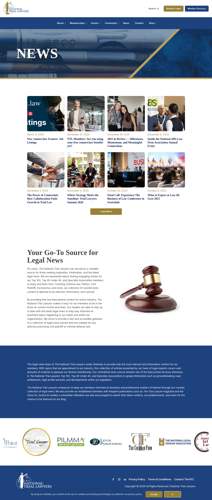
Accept (153, 494)
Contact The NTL (184, 479)
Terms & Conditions (159, 479)
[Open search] (153, 8)
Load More (106, 211)
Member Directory (197, 8)
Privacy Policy (137, 479)
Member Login (174, 8)
